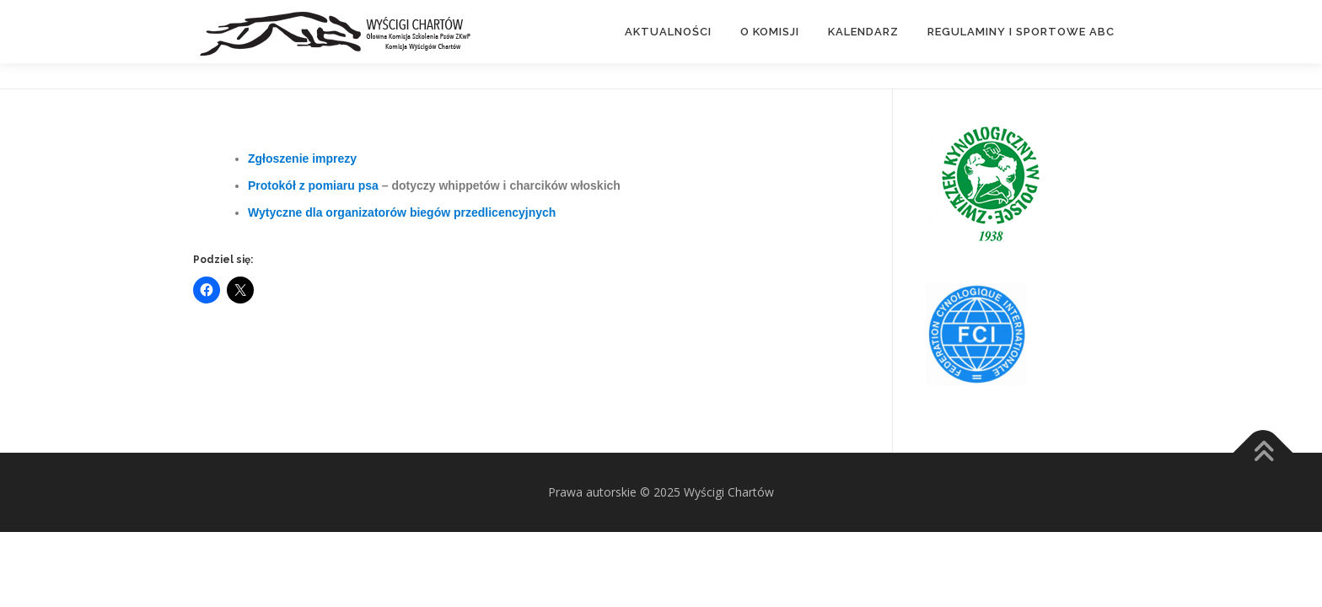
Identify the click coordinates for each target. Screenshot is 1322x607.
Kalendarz (863, 31)
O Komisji (769, 31)
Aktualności (668, 31)
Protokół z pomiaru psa (315, 185)
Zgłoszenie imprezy (302, 158)
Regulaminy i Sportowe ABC (1021, 31)
